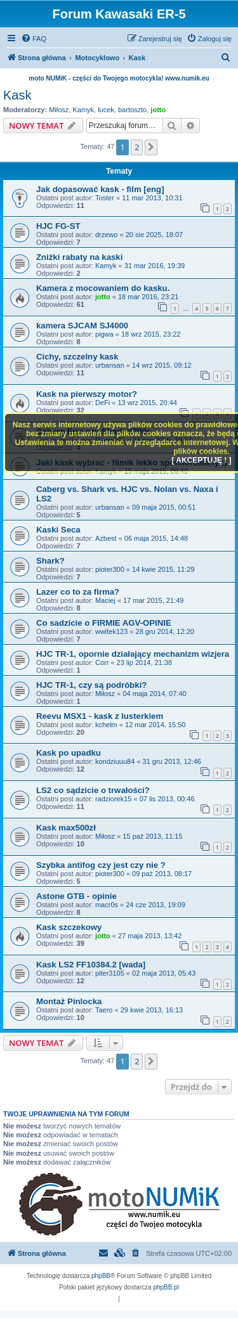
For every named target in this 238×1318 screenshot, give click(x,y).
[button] (151, 147)
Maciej (105, 600)
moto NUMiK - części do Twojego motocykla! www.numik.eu (119, 78)
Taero (104, 1010)
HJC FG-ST (58, 226)
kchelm (106, 724)
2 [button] (137, 147)
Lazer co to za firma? (77, 592)
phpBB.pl (166, 1287)
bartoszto (132, 109)
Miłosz (59, 109)
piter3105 (109, 973)
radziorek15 (113, 799)
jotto (158, 109)
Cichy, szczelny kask (77, 356)
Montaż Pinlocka (69, 1001)
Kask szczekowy (69, 927)
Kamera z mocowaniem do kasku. (102, 288)
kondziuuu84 (115, 761)
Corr (102, 662)
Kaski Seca (58, 529)
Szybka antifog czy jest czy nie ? (101, 865)
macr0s (106, 904)
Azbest (106, 538)
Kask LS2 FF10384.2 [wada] (90, 964)
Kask (17, 95)
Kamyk (83, 109)
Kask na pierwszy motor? (86, 394)
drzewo (106, 234)
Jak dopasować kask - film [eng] (100, 189)
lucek (106, 109)
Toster (104, 198)
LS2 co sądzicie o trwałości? (93, 790)
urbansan (109, 365)
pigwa (104, 334)
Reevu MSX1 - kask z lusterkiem (99, 716)
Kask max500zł (66, 827)
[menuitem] (33, 38)
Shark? (50, 560)
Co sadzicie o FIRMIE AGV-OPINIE (103, 623)
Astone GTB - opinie (76, 896)
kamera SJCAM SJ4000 (82, 325)
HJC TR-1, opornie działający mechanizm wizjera (132, 654)
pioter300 (109, 569)
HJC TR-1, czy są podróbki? (91, 685)
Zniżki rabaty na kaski (79, 257)
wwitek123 (111, 631)
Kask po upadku (68, 753)
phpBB (100, 1275)
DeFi (102, 402)
